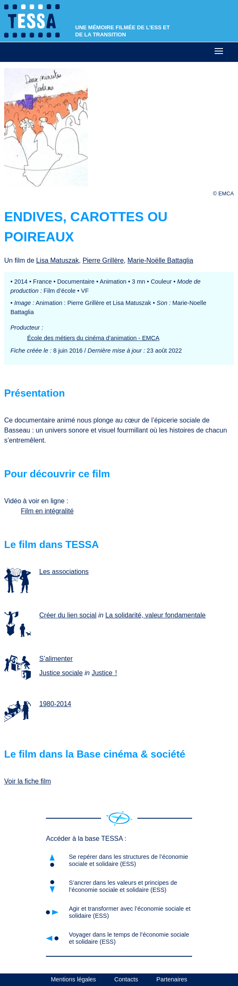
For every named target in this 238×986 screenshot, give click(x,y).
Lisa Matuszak (57, 260)
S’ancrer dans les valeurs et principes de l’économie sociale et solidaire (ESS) (123, 886)
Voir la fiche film (27, 781)
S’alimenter (56, 658)
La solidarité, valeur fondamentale (155, 615)
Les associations (64, 571)
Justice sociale (61, 672)
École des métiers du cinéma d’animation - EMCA (93, 338)
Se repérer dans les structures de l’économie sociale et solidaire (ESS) (128, 860)
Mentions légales (73, 979)
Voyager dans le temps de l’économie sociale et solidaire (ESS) (129, 938)
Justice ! (104, 672)
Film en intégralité (47, 511)
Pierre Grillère (103, 260)
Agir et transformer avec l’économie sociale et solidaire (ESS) (129, 912)
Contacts (126, 979)
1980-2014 (55, 703)
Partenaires (172, 979)
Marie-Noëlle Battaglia (160, 260)
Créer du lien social (67, 615)
